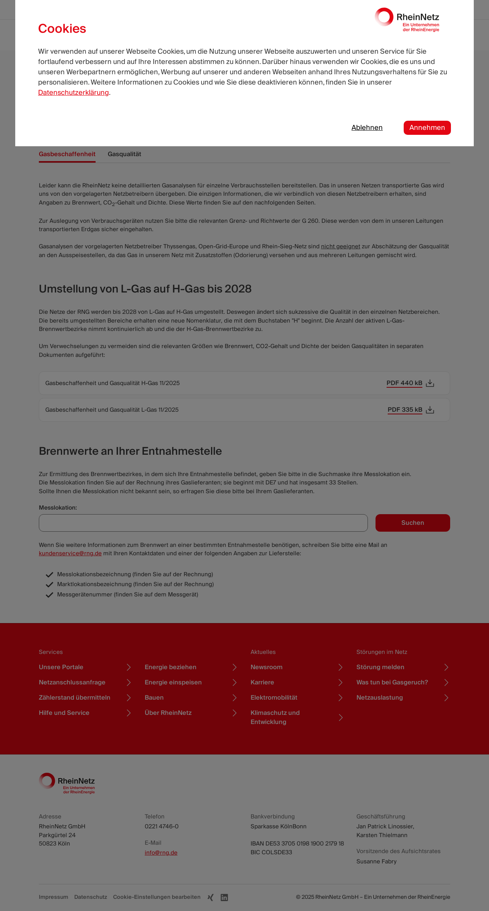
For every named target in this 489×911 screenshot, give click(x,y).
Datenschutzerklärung (73, 93)
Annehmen (427, 128)
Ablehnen (367, 128)
